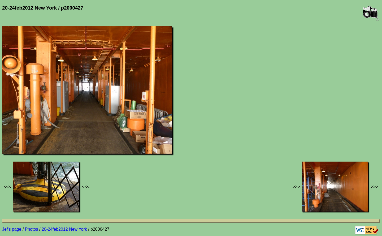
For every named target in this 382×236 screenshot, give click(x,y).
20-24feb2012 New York (64, 229)
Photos (31, 229)
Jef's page (11, 229)
